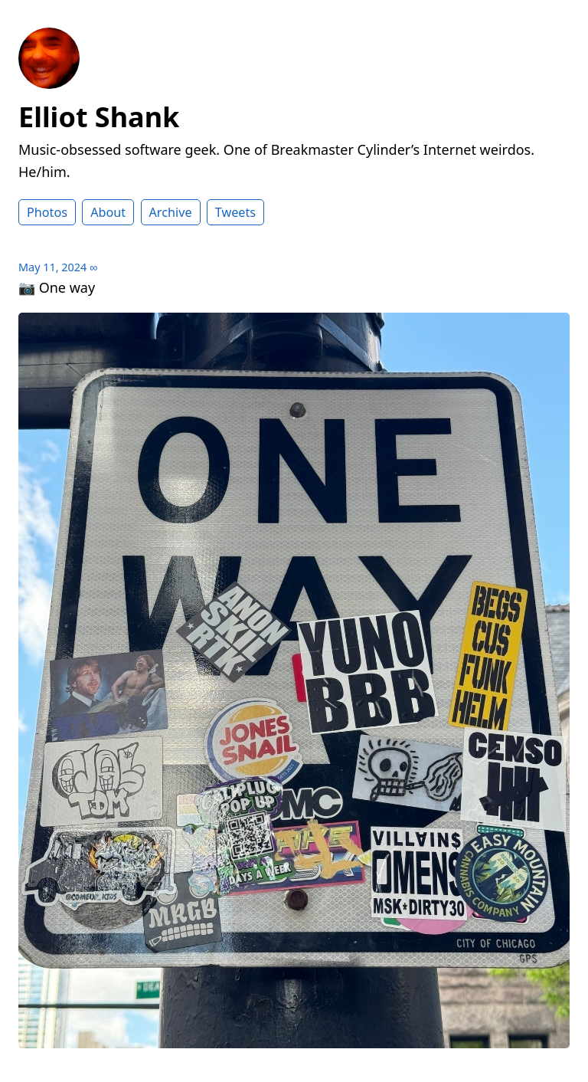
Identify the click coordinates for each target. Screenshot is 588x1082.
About (108, 212)
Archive (170, 212)
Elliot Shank (98, 117)
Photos (47, 212)
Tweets (235, 212)
